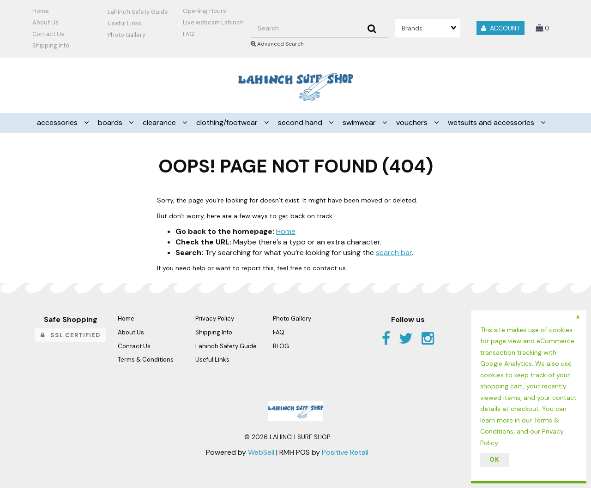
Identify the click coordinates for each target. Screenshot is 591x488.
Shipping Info (213, 332)
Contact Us (48, 34)
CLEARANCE (160, 122)
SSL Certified (70, 335)
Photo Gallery (126, 35)
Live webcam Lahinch (213, 22)
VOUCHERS (412, 122)
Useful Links (124, 23)
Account (500, 28)
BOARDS (111, 122)
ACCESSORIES (58, 122)
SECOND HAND (301, 122)
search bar (394, 252)
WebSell (261, 452)
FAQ (188, 34)
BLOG (281, 346)
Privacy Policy (214, 318)
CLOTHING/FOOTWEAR (227, 122)
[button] (542, 28)
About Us (45, 22)
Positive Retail (345, 452)
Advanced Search (277, 44)
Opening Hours (204, 11)
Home (40, 11)
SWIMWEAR (360, 122)
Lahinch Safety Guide (138, 12)
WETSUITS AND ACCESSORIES (492, 122)
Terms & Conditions (146, 359)
